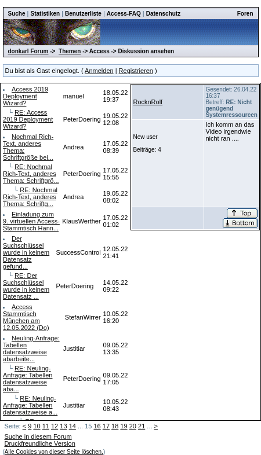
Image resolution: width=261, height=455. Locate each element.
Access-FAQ (124, 13)
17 (106, 426)
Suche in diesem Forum (38, 436)
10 (36, 426)
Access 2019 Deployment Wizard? (25, 96)
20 (132, 426)
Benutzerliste (83, 13)
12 (54, 426)
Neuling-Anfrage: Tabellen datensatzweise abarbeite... (31, 348)
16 (96, 426)
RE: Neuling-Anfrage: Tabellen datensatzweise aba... (27, 378)
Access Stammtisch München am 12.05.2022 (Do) (26, 317)
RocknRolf (147, 101)
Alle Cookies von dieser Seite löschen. (54, 452)
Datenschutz (163, 13)
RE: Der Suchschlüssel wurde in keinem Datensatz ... (26, 286)
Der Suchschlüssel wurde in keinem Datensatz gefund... (26, 252)
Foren (245, 13)
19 (123, 426)
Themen (70, 51)
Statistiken (45, 13)
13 (63, 426)
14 (72, 426)
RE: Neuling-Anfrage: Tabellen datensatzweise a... (30, 405)
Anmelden (99, 70)
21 (141, 426)
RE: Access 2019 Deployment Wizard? (28, 119)
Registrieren (136, 70)
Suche (17, 13)
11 (45, 426)
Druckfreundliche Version (40, 443)
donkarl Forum (28, 51)
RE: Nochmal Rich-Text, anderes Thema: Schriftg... (30, 196)
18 (114, 426)
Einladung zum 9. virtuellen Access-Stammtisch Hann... (31, 221)
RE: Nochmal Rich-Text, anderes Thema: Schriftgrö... (31, 173)
